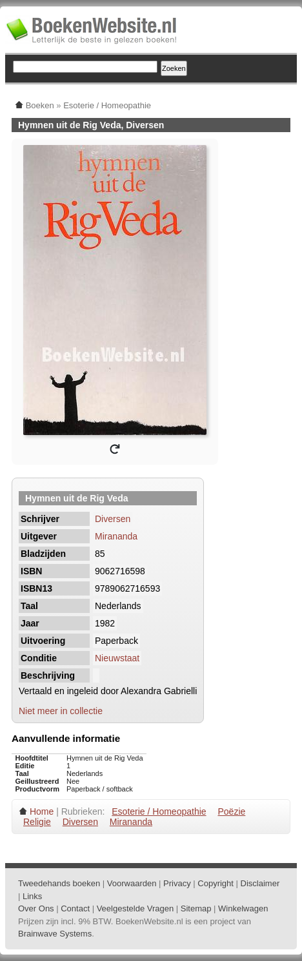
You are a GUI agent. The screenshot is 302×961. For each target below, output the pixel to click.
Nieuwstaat (117, 658)
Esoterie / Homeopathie (159, 811)
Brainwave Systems (55, 933)
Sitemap (196, 908)
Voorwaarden (132, 883)
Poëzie (231, 811)
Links (32, 896)
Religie (37, 822)
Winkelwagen (243, 908)
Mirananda (116, 536)
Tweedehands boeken (59, 883)
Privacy (177, 883)
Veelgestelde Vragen (135, 908)
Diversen (112, 519)
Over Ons (36, 908)
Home (42, 811)
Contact (75, 908)
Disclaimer (260, 883)
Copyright (215, 883)
